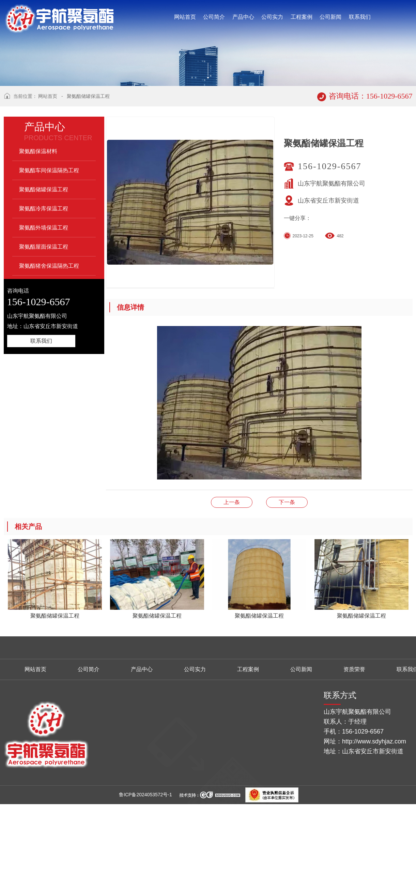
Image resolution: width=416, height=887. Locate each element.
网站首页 (47, 180)
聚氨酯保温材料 (38, 236)
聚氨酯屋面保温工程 (43, 331)
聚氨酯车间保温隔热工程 (49, 255)
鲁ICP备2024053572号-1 (145, 879)
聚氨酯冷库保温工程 (43, 293)
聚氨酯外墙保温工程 (43, 312)
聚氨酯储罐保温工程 (88, 180)
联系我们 (41, 425)
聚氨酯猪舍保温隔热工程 (49, 350)
